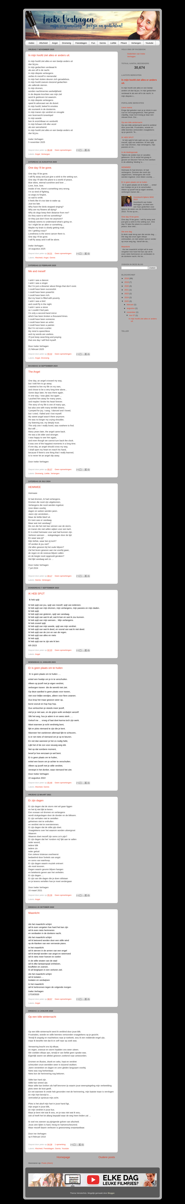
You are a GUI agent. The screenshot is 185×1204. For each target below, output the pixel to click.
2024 (126, 297)
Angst (55, 43)
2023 (126, 293)
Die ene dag (126, 232)
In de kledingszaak (129, 152)
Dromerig (66, 43)
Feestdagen (81, 43)
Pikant (124, 43)
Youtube (149, 43)
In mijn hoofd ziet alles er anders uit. (49, 55)
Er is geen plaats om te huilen (45, 668)
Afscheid (43, 43)
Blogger (111, 1193)
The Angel (34, 371)
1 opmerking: (60, 1144)
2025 (126, 301)
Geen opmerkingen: (63, 150)
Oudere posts (107, 1157)
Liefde (113, 43)
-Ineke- (31, 43)
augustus (131, 308)
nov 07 (132, 315)
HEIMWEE (34, 487)
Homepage (63, 1157)
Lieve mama (126, 107)
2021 (126, 290)
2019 (126, 282)
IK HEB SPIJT (36, 593)
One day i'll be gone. (40, 167)
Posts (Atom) (47, 1163)
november (131, 312)
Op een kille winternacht (42, 1016)
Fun (93, 43)
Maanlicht (33, 913)
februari (130, 304)
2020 (126, 286)
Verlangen (136, 43)
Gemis (103, 43)
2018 (126, 278)
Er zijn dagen (36, 800)
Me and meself (36, 271)
